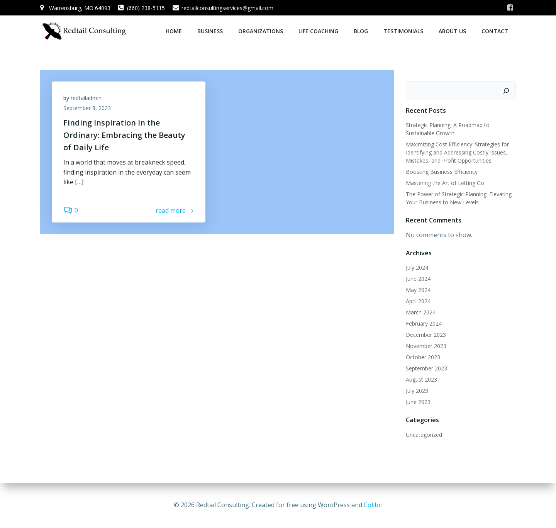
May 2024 (418, 290)
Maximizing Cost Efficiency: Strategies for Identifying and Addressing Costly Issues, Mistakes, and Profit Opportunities (457, 152)
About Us (452, 31)
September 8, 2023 (87, 108)
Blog (361, 31)
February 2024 (424, 323)
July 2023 (417, 390)
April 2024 (418, 301)
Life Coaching (318, 31)
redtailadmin (86, 98)
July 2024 (417, 267)
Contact (494, 31)
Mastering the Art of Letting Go (445, 183)
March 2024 (421, 312)
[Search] (506, 91)
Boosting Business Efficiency (442, 171)
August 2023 (421, 379)
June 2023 (418, 402)
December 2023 (426, 334)
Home (174, 31)
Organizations (260, 31)
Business (210, 31)
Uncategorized (424, 434)
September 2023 (426, 368)
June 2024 (418, 278)
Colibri (373, 505)
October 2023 (423, 357)
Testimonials (403, 31)
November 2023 (426, 346)
